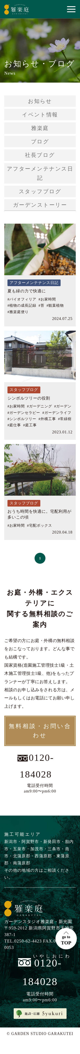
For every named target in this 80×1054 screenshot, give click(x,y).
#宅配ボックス (39, 525)
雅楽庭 (40, 128)
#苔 (41, 305)
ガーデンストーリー (40, 205)
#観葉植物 (55, 305)
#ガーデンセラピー (23, 413)
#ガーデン (62, 406)
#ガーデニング (39, 406)
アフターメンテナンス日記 (40, 173)
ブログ (40, 141)
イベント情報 (40, 114)
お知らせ (40, 101)
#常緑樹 (64, 419)
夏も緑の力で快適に (26, 291)
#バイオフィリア (21, 299)
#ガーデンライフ (56, 413)
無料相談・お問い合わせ (40, 731)
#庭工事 (29, 425)
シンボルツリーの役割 (28, 398)
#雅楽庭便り (18, 312)
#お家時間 (47, 299)
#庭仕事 (14, 425)
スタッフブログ (40, 191)
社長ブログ (40, 155)
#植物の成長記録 (21, 305)
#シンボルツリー (21, 419)
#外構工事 (47, 419)
